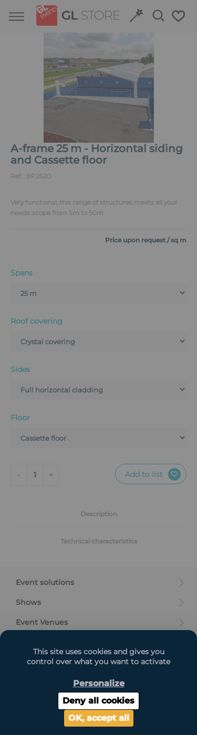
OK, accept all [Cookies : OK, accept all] (98, 718)
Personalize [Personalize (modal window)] (99, 683)
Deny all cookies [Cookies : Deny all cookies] (98, 701)
